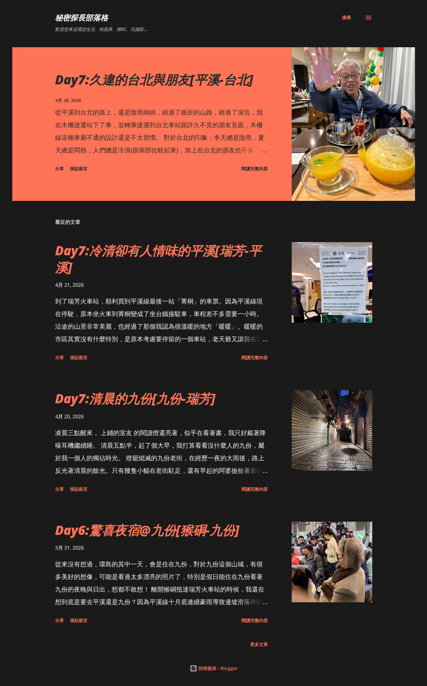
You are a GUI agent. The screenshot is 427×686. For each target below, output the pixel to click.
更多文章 (259, 644)
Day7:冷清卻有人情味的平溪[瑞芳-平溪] (158, 259)
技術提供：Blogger (214, 668)
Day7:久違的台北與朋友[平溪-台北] (154, 79)
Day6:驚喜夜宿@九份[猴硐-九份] (147, 530)
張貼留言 (78, 169)
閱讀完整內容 (254, 169)
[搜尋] (346, 17)
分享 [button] (59, 169)
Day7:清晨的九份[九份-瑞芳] (135, 398)
